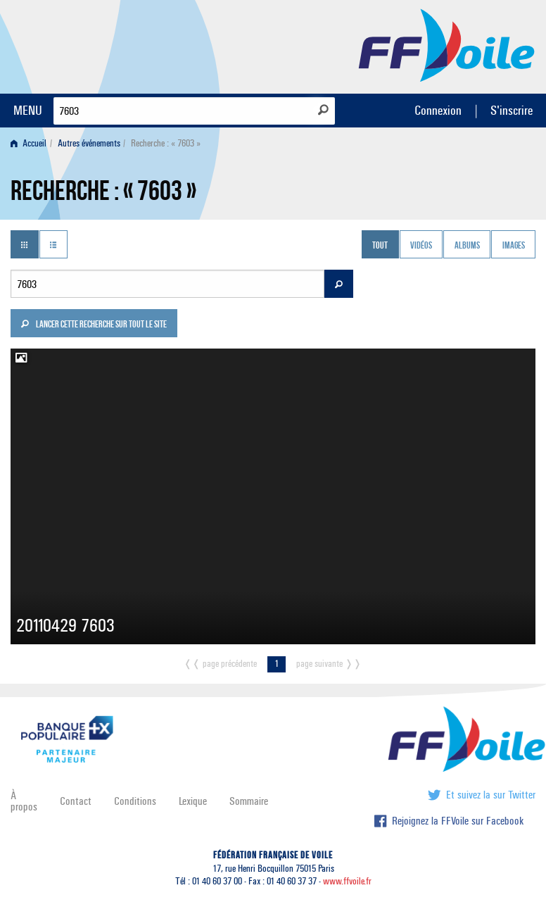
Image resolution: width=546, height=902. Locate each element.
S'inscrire (511, 110)
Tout (380, 246)
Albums (467, 246)
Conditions (135, 801)
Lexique (193, 801)
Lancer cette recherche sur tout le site (93, 325)
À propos (24, 801)
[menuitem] (31, 143)
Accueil (28, 143)
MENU (27, 110)
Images (513, 246)
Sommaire (248, 801)
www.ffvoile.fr (347, 881)
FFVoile (446, 44)
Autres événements (89, 143)
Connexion (438, 110)
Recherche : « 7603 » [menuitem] (166, 143)
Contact (75, 801)
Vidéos (421, 246)
